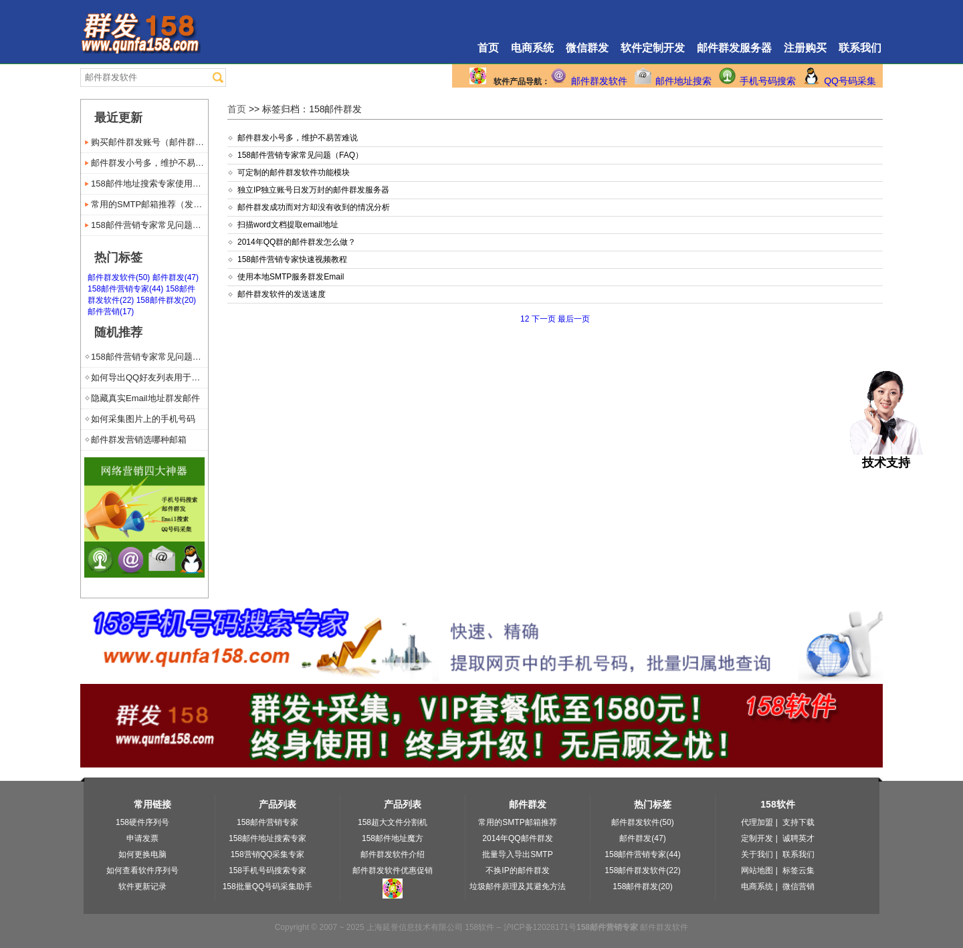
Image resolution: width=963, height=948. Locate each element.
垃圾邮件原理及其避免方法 (517, 886)
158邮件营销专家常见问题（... (149, 225)
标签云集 (798, 870)
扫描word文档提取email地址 (287, 224)
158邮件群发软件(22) (642, 870)
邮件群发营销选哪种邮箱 (139, 440)
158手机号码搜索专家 (267, 870)
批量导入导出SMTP (517, 854)
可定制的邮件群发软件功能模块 (293, 172)
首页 (488, 47)
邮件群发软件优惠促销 (392, 870)
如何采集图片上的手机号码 (143, 419)
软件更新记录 (142, 886)
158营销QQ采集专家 (268, 854)
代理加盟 (757, 822)
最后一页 (574, 319)
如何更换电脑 (142, 854)
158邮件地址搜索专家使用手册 (149, 184)
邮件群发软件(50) (119, 277)
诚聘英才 (798, 838)
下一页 (543, 319)
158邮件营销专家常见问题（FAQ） (300, 155)
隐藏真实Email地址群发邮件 (145, 398)
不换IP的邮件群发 (517, 870)
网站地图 (757, 870)
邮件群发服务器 (734, 47)
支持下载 (798, 822)
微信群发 (587, 47)
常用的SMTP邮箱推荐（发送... (149, 204)
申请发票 (142, 838)
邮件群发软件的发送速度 (281, 294)
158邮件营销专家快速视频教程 (292, 259)
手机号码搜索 (768, 81)
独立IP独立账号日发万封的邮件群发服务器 (313, 190)
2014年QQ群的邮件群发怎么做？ (296, 242)
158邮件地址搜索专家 (267, 838)
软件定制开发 (653, 47)
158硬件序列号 (142, 822)
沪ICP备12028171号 (540, 927)
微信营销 (798, 886)
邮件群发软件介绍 (392, 854)
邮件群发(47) (175, 277)
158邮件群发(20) (166, 300)
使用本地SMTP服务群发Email (290, 276)
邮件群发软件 (599, 81)
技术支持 (886, 456)
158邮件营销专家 (267, 822)
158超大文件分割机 (392, 822)
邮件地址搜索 (683, 81)
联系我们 (860, 47)
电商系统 (532, 47)
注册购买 (805, 47)
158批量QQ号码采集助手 (268, 886)
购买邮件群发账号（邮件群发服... (149, 142)
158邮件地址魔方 (392, 838)
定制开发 (757, 838)
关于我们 (757, 854)
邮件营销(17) (111, 311)
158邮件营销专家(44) (125, 288)
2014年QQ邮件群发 (517, 838)
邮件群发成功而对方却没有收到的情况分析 (313, 207)
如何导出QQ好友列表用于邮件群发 (149, 377)
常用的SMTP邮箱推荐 (517, 822)
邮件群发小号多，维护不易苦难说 (297, 137)
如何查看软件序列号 (142, 870)
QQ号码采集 (850, 81)
